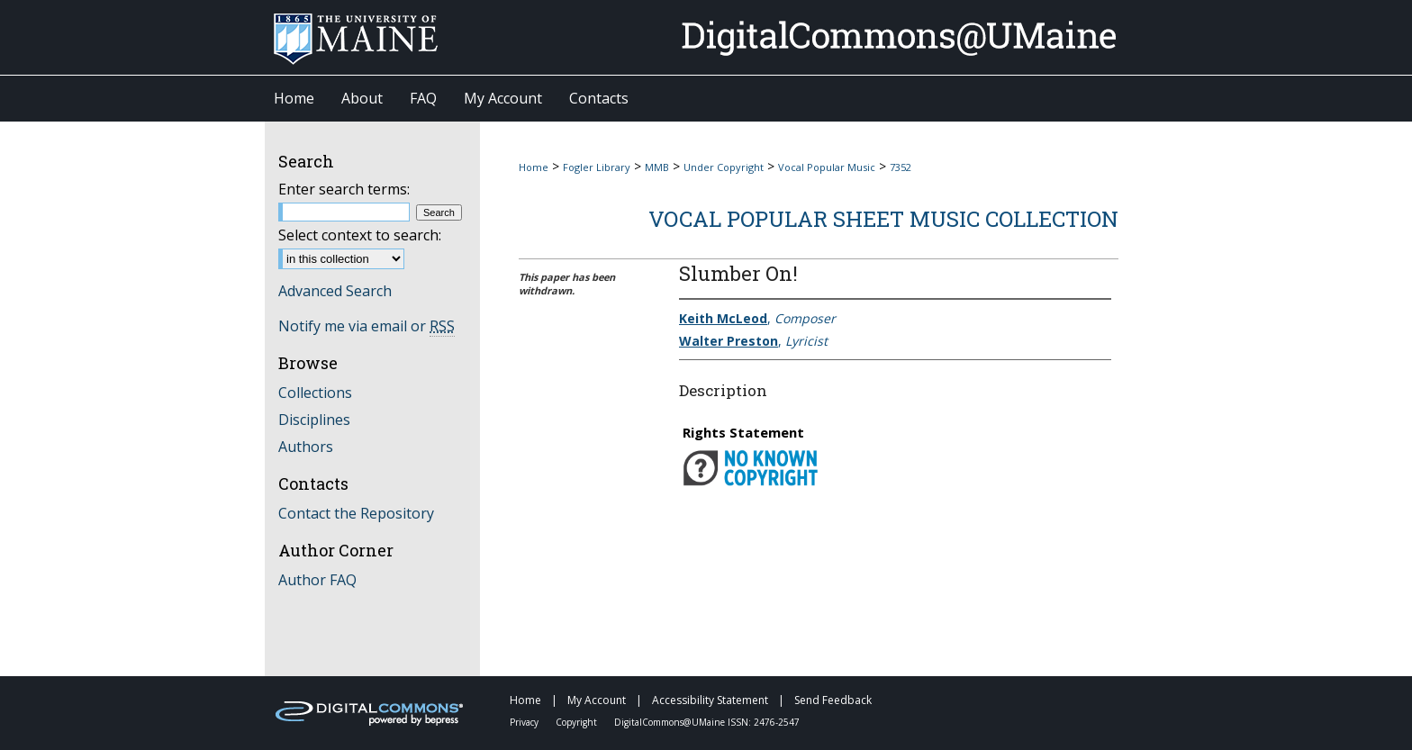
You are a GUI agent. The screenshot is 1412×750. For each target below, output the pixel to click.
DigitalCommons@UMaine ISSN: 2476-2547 (707, 722)
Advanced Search (335, 291)
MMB (657, 167)
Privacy (525, 722)
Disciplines (314, 419)
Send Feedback (833, 700)
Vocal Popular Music (826, 167)
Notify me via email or (366, 326)
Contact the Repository (356, 513)
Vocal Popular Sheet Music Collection (883, 218)
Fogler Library (596, 167)
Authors (305, 446)
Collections (315, 392)
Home (533, 167)
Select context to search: (359, 235)
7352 (900, 167)
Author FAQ (317, 580)
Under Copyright (723, 167)
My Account (598, 700)
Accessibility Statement (711, 700)
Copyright (578, 722)
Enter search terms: (344, 189)
